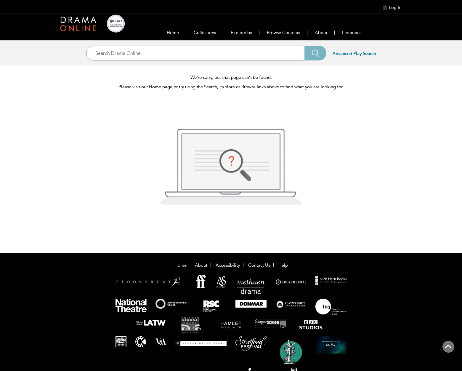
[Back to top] (448, 350)
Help (283, 265)
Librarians (351, 32)
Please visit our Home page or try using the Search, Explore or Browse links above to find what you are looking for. (231, 86)
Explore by (241, 32)
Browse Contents (283, 32)
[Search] (315, 53)
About (321, 32)
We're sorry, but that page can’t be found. (231, 77)
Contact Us (259, 265)
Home (173, 32)
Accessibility (228, 265)
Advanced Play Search (354, 53)
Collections (205, 32)
